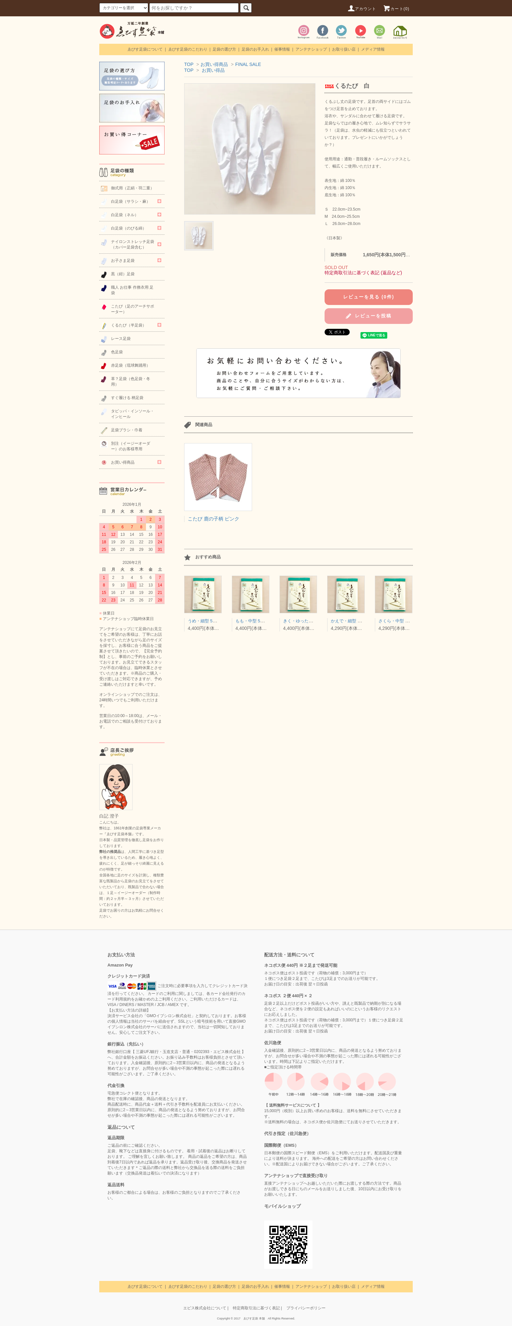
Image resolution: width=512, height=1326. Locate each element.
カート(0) (396, 9)
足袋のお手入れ (255, 49)
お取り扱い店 (344, 49)
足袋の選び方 (224, 49)
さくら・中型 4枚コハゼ (401, 620)
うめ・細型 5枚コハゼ (209, 620)
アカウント (361, 9)
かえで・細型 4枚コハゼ (354, 620)
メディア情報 (373, 49)
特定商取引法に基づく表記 (256, 1308)
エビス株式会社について (204, 1308)
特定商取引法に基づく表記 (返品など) (363, 272)
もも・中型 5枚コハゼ (256, 620)
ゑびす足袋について (145, 49)
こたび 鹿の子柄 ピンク (213, 518)
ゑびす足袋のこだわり (187, 49)
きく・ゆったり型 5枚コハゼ (310, 620)
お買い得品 (213, 70)
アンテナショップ (311, 49)
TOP (188, 64)
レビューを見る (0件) (368, 296)
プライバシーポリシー (306, 1308)
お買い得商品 (214, 64)
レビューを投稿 (369, 316)
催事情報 (282, 49)
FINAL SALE (248, 64)
